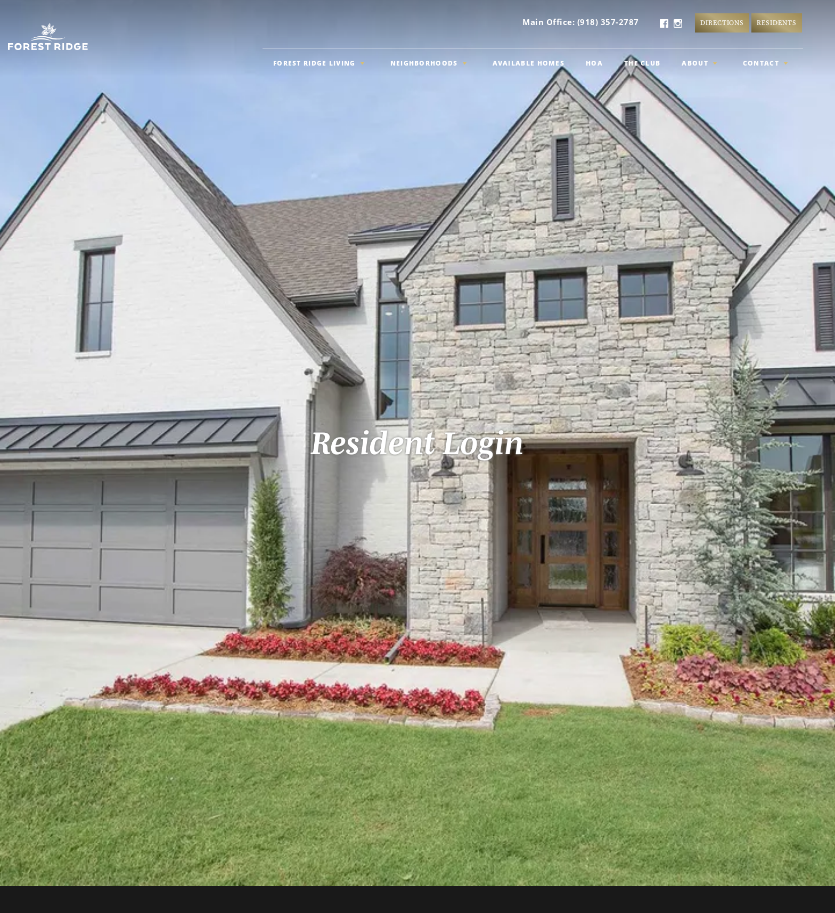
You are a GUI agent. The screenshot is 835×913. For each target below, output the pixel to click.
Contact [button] (765, 63)
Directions (722, 23)
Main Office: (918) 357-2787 (580, 22)
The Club (642, 63)
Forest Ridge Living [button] (319, 63)
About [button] (699, 63)
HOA (594, 63)
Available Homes (529, 63)
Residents (777, 23)
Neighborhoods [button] (428, 63)
